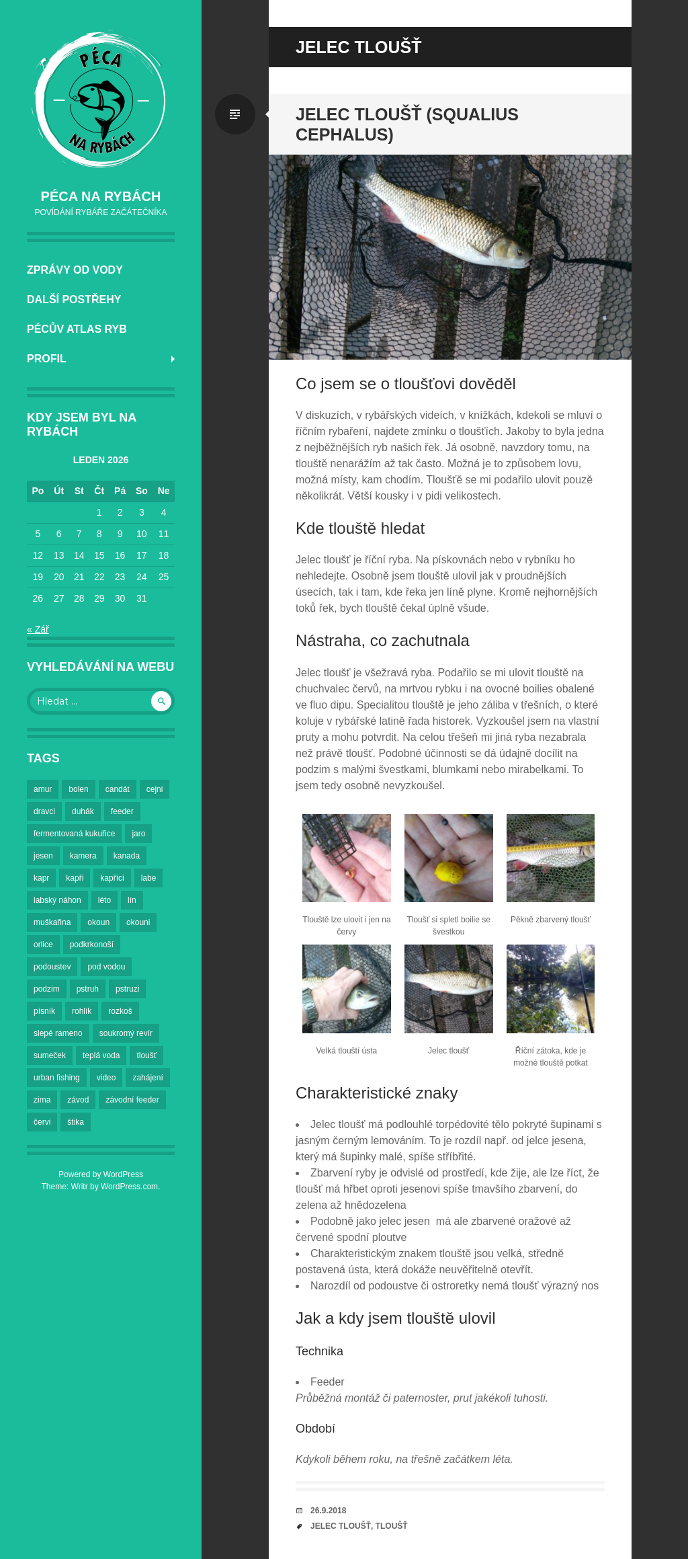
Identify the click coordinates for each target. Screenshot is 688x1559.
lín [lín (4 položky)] (132, 900)
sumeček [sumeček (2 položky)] (50, 1055)
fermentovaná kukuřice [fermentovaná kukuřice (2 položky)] (74, 833)
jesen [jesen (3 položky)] (43, 856)
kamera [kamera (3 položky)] (83, 856)
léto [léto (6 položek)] (104, 900)
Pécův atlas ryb (77, 329)
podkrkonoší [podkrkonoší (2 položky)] (92, 944)
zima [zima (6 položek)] (42, 1100)
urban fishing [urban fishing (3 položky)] (57, 1077)
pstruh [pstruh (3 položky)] (88, 989)
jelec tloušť (340, 1526)
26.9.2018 (328, 1510)
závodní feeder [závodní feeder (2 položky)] (132, 1100)
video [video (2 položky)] (106, 1077)
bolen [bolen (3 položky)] (78, 789)
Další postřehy (74, 299)
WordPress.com (129, 1186)
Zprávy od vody (75, 270)
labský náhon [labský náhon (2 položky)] (57, 900)
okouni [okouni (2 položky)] (138, 922)
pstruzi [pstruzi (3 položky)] (127, 989)
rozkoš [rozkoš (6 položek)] (120, 1011)
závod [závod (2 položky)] (78, 1100)
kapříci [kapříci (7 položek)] (112, 878)
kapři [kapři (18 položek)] (74, 878)
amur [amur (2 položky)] (43, 789)
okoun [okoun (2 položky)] (98, 922)
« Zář (38, 629)
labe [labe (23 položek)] (149, 878)
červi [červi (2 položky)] (42, 1122)
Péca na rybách (101, 196)
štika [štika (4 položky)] (75, 1122)
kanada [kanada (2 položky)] (127, 856)
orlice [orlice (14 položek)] (43, 944)
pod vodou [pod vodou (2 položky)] (106, 966)
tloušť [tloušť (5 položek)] (146, 1055)
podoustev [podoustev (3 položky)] (52, 966)
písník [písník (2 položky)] (44, 1011)
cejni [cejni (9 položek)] (154, 789)
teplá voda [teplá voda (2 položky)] (101, 1055)
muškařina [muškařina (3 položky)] (52, 922)
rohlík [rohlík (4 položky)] (81, 1011)
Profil (47, 358)
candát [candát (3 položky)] (117, 789)
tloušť (392, 1526)
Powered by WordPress (100, 1174)
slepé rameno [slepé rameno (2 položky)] (58, 1033)
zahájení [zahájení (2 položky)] (147, 1077)
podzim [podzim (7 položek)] (47, 989)
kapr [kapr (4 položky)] (41, 878)
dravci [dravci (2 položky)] (44, 811)
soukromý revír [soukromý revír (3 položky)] (126, 1033)
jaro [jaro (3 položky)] (138, 833)
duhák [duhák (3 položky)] (83, 811)
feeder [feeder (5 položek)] (122, 811)
